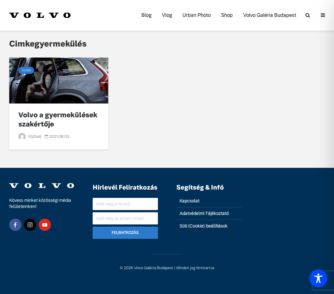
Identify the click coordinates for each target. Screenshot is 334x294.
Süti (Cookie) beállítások (203, 226)
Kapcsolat (189, 201)
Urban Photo (196, 15)
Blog (146, 15)
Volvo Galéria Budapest (269, 15)
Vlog (167, 15)
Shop (227, 15)
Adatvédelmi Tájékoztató (204, 213)
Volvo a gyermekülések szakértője (58, 120)
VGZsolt (30, 136)
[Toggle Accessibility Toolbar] (318, 278)
